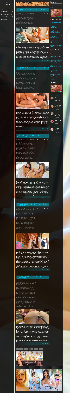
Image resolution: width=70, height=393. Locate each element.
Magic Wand (20, 83)
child (19, 75)
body (29, 74)
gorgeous (22, 79)
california (25, 142)
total (28, 157)
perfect (22, 222)
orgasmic (21, 21)
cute (26, 143)
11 (29, 349)
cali (22, 142)
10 (27, 349)
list (32, 82)
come (32, 142)
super (23, 227)
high (29, 79)
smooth (27, 87)
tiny (23, 228)
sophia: (20, 154)
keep (17, 19)
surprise (26, 227)
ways (17, 159)
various (31, 303)
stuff (22, 23)
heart (30, 292)
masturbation (24, 19)
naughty (33, 19)
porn (26, 152)
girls (29, 18)
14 (37, 349)
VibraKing (18, 24)
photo (26, 21)
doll (27, 213)
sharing (25, 224)
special (32, 87)
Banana (34, 282)
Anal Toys (30, 14)
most (22, 84)
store (21, 302)
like (19, 19)
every (24, 77)
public (31, 21)
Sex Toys (28, 153)
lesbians (28, 82)
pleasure (27, 298)
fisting (23, 78)
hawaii (28, 292)
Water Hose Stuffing (26, 305)
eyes (21, 288)
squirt (22, 22)
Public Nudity (23, 223)
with (32, 89)
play (28, 86)
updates (26, 158)
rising (32, 152)
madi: (28, 294)
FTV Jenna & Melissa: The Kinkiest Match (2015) (33, 68)
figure (21, 18)
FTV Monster (30, 217)
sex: (24, 87)
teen (32, 156)
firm (29, 288)
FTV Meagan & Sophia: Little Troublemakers (28, 136)
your (26, 306)
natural (20, 221)
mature (26, 296)
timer (21, 303)
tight (21, 157)
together (26, 157)
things (26, 23)
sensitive (21, 87)
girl (27, 18)
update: (23, 158)
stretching (18, 227)
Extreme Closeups (19, 144)
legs (17, 82)
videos (21, 24)
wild (23, 24)
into (33, 79)
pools (30, 298)
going (24, 147)
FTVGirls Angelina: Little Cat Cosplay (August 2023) (58, 106)
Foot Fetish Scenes (19, 217)
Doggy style (30, 75)
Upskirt (32, 228)
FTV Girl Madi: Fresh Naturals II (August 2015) (29, 277)
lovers (17, 149)
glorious (32, 291)
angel (19, 210)
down (22, 17)
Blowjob (17, 212)
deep (22, 213)
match (29, 83)
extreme (29, 17)
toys (32, 23)
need (29, 84)
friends (20, 291)
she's (28, 224)
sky (33, 153)
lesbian (19, 82)
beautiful (17, 142)
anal (27, 14)
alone (24, 282)
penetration (18, 86)
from (29, 78)
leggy (32, 293)
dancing (19, 213)
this (28, 23)
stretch (31, 226)
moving (24, 84)
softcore (20, 301)
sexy (23, 224)
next (25, 297)
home (17, 293)
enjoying (20, 287)
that (24, 23)
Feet (26, 144)
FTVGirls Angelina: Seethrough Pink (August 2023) (58, 99)
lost (23, 219)
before (31, 210)
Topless (23, 303)
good (31, 18)
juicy (24, 293)
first (20, 78)
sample (17, 153)
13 (34, 349)
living (22, 294)
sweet (26, 156)
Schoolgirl (18, 224)
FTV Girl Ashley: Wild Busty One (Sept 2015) (32, 9)
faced (24, 144)
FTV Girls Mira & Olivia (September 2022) (58, 129)
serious (25, 153)
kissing (17, 148)
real (17, 87)
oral (31, 84)
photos (28, 21)
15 (39, 349)
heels (27, 79)
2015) (23, 14)
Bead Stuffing (25, 210)
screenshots (21, 153)
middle (29, 296)
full (30, 78)
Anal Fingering (18, 74)
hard (33, 18)
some (20, 22)
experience (25, 17)
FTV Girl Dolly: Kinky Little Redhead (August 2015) (31, 204)
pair (23, 21)
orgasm (17, 21)
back (27, 74)
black (34, 210)
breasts (17, 284)
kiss (35, 147)
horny (31, 147)
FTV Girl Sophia (22, 140)
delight (25, 213)
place (22, 152)
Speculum (18, 88)
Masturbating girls (55, 50)
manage (29, 149)
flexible (34, 144)
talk (30, 156)
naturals (20, 297)
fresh (17, 291)
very (25, 89)
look (32, 148)
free (23, 18)
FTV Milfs (54, 53)
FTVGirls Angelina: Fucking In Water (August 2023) (58, 114)
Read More (46, 60)
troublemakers (18, 158)
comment (25, 75)
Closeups (21, 75)
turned (29, 303)
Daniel (28, 13)
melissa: (34, 83)
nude (27, 297)
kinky (28, 218)
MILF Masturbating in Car (55, 76)
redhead (28, 223)
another (23, 74)
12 (32, 349)
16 (42, 349)
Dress (22, 77)
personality (25, 222)
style (29, 88)
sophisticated (18, 226)
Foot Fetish (22, 289)
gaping (25, 18)
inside (31, 79)
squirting (25, 22)
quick (34, 86)
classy (27, 284)
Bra (33, 283)
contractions (18, 17)
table (31, 88)
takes (25, 302)
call (25, 284)
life (16, 294)
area (33, 14)
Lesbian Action (23, 82)
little (34, 82)
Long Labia (18, 219)
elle (23, 214)
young (17, 91)
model (28, 19)
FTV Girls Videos (56, 19)
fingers (17, 78)
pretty (32, 298)
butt (17, 75)
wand (30, 89)
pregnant (30, 86)
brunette (20, 284)
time (30, 23)
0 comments (28, 24)
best (23, 283)
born (31, 74)
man (21, 19)
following (18, 289)
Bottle (34, 74)
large (30, 218)
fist (21, 78)
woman (17, 306)
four (25, 78)
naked (31, 19)
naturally (22, 221)
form (24, 217)
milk (17, 84)
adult (24, 209)
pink (26, 86)
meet (32, 83)
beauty (29, 210)
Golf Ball (21, 218)
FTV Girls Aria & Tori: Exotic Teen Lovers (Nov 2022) (58, 122)
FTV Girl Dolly (32, 208)
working (20, 306)
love (17, 83)
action (25, 14)
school (31, 223)
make (25, 149)
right (19, 87)
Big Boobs (26, 283)
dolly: (29, 213)
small (17, 301)
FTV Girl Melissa (22, 73)
